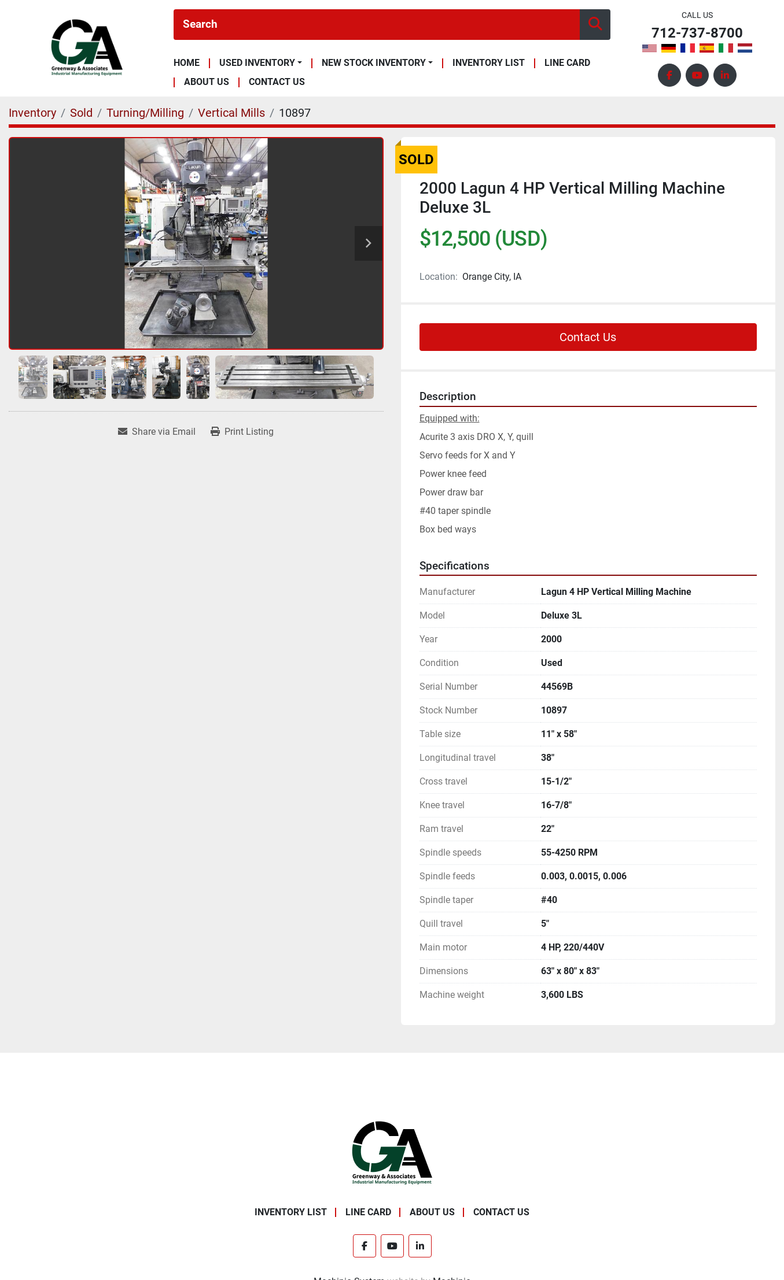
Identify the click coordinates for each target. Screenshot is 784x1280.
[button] (260, 63)
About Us (206, 82)
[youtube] (697, 75)
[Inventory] (32, 113)
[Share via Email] (157, 432)
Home (187, 63)
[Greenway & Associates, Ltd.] (392, 1152)
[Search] (377, 24)
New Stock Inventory (374, 63)
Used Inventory (257, 63)
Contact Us (277, 82)
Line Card (567, 63)
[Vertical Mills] (231, 113)
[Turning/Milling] (145, 113)
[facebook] (669, 75)
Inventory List (488, 63)
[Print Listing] (242, 432)
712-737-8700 (697, 33)
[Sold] (81, 113)
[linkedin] (725, 75)
